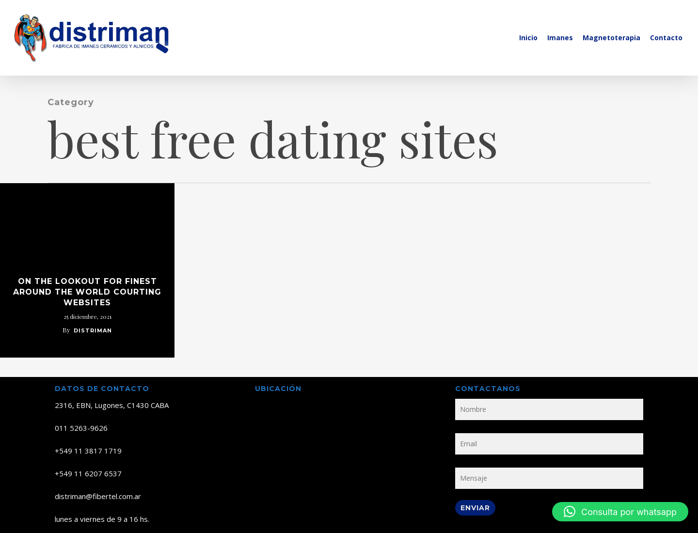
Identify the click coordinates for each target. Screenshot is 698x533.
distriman (93, 330)
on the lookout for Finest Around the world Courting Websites (87, 292)
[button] (620, 511)
